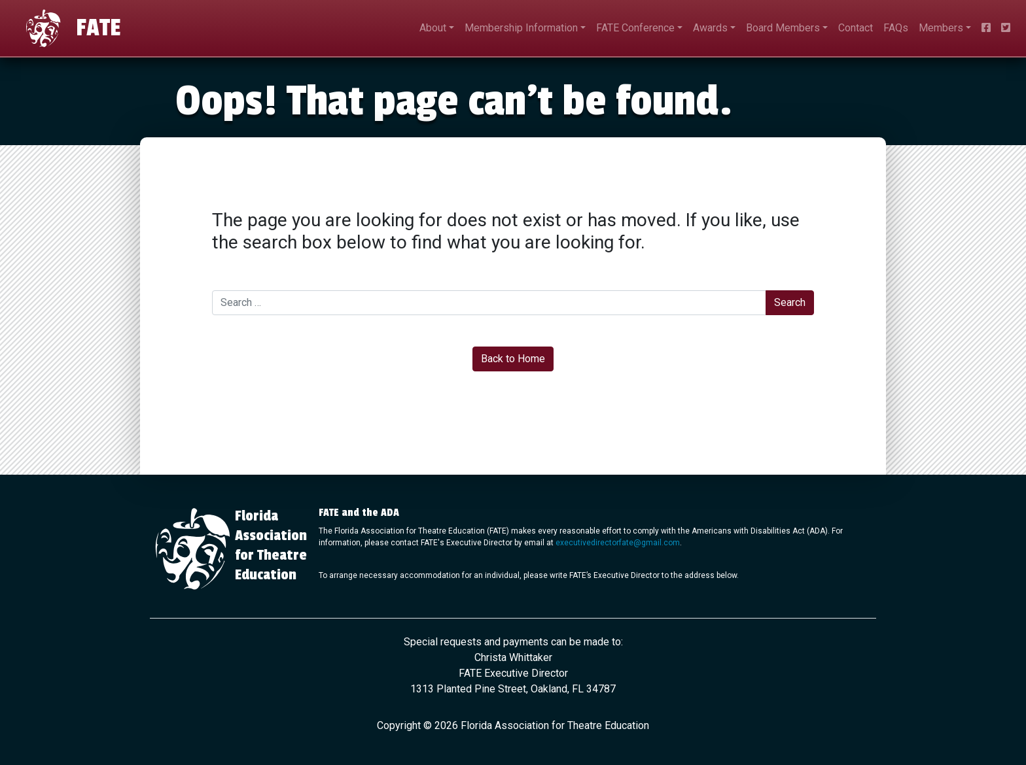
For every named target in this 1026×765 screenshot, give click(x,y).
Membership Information (521, 28)
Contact (855, 28)
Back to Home (513, 358)
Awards (710, 28)
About (432, 28)
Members (941, 28)
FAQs (895, 28)
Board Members (783, 28)
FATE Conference (635, 28)
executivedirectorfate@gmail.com (618, 542)
